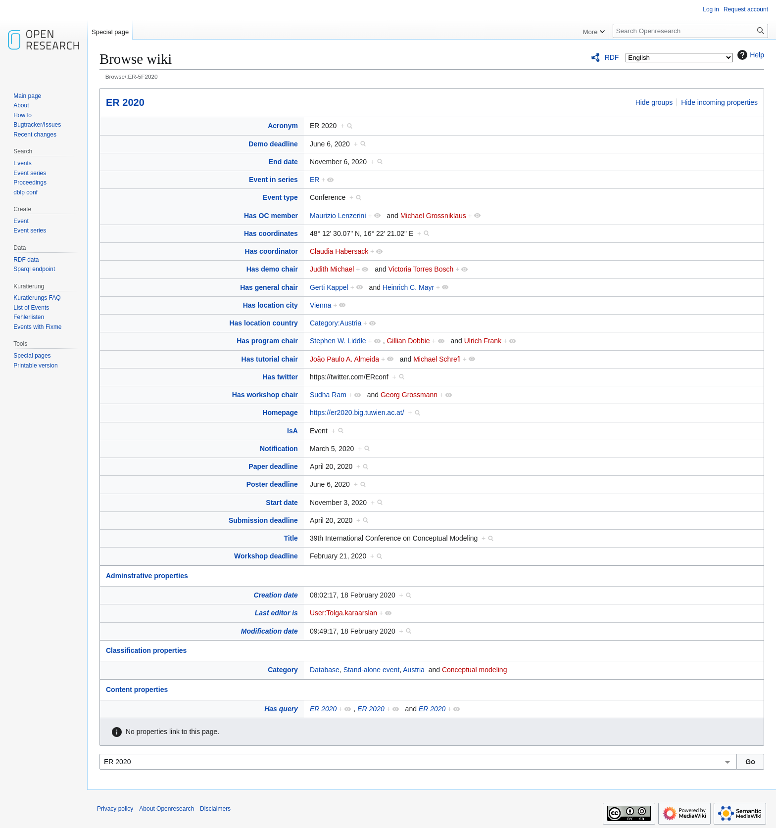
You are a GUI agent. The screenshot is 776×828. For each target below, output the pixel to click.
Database (325, 670)
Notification (279, 449)
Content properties (137, 689)
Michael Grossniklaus (433, 216)
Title (291, 538)
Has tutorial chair (270, 359)
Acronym (283, 126)
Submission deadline (263, 520)
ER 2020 (125, 102)
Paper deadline (273, 466)
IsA (292, 431)
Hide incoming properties (719, 102)
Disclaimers (215, 808)
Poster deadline (272, 484)
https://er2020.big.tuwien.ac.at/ (357, 412)
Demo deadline (273, 144)
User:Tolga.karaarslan (343, 613)
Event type (280, 197)
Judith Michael (332, 269)
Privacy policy (115, 808)
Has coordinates (271, 233)
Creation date (275, 595)
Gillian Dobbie (408, 341)
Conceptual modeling (474, 670)
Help (749, 55)
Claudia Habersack (339, 251)
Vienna (320, 305)
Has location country (263, 323)
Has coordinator (271, 251)
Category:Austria (335, 323)
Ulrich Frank (482, 341)
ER (314, 180)
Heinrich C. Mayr (408, 287)
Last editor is (276, 613)
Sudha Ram (328, 395)
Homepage (280, 412)
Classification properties (146, 650)
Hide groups (654, 102)
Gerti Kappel (329, 287)
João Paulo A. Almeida (344, 359)
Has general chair (269, 287)
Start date (282, 502)
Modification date (269, 631)
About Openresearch (166, 808)
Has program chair (267, 341)
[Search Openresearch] (690, 31)
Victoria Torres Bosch (421, 269)
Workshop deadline (266, 556)
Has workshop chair (265, 395)
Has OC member (271, 216)
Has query (281, 709)
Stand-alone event (371, 670)
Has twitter (280, 377)
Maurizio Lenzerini (338, 216)
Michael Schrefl (437, 359)
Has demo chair (272, 269)
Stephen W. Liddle (338, 341)
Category (283, 670)
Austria (414, 670)
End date (283, 162)
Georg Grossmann (409, 395)
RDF (612, 57)
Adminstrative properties (147, 576)
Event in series (273, 180)
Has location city (270, 305)
